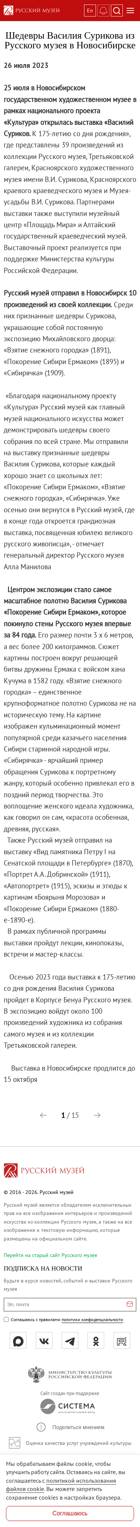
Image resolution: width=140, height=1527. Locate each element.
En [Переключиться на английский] (90, 10)
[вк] (44, 1340)
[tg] (70, 1340)
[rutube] (121, 1340)
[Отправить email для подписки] (130, 1304)
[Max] (18, 1340)
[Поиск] (117, 10)
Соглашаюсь (69, 1513)
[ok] (95, 1340)
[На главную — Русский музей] (42, 10)
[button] (43, 1115)
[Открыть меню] (130, 10)
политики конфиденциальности (92, 1319)
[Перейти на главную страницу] (44, 1171)
